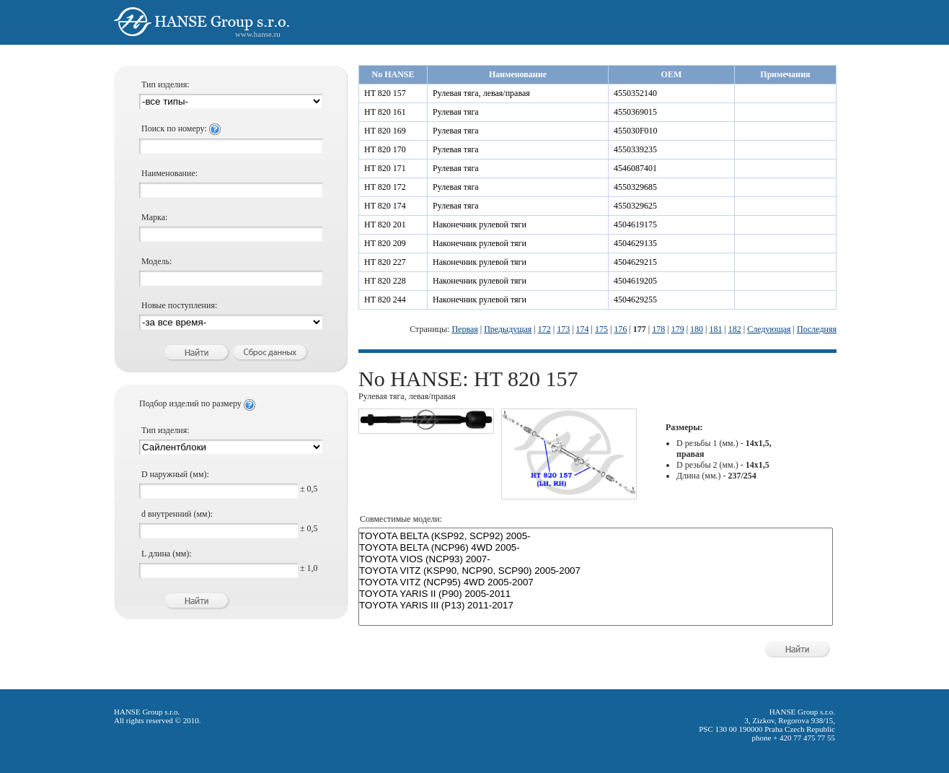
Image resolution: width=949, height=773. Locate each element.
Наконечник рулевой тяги (479, 224)
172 (544, 329)
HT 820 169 (385, 131)
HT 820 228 (385, 281)
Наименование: (169, 173)
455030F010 (636, 131)
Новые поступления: (179, 305)
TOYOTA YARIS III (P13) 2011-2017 (595, 605)
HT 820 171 (385, 168)
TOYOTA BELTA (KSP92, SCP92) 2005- (595, 536)
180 (696, 329)
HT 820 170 (385, 149)
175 (601, 329)
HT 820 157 (385, 93)
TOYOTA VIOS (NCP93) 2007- (595, 559)
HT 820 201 (385, 224)
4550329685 (635, 187)
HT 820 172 (385, 187)
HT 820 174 (385, 206)
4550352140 (635, 93)
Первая (464, 329)
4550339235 (635, 149)
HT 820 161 (385, 112)
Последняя (817, 329)
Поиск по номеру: (181, 128)
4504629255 (635, 299)
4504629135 (635, 243)
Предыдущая (507, 329)
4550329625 (635, 206)
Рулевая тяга (456, 112)
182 (734, 329)
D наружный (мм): (175, 474)
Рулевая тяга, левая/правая (481, 93)
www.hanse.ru (258, 34)
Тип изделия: (165, 84)
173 (563, 329)
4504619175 (635, 224)
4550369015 (635, 112)
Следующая (768, 329)
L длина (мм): (166, 554)
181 (715, 329)
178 (658, 329)
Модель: (156, 261)
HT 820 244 (385, 299)
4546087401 (635, 168)
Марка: (154, 217)
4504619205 (635, 281)
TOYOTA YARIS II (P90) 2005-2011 (595, 594)
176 (620, 329)
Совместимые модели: (401, 519)
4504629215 (635, 262)
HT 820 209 (385, 243)
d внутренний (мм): (177, 514)
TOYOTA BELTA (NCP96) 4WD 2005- (595, 548)
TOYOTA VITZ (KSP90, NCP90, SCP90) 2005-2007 (595, 571)
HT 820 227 (385, 262)
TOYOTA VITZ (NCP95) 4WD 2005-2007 (595, 582)
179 (677, 329)
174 (582, 329)
